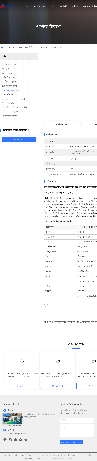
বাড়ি (27, 6)
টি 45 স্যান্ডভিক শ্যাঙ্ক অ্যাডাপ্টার (62, 322)
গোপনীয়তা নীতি (10, 455)
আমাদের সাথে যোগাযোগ (71, 442)
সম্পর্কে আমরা (40, 6)
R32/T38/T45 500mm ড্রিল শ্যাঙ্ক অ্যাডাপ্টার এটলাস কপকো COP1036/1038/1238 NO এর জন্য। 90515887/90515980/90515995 (56, 375)
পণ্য (52, 6)
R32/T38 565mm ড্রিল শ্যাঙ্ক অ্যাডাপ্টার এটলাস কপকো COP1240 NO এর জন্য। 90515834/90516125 (21, 375)
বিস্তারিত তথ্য (62, 124)
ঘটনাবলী (63, 6)
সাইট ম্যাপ (21, 455)
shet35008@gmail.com (17, 434)
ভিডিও (75, 6)
